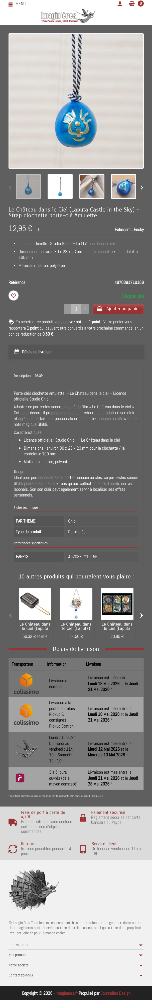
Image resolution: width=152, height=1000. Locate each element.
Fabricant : (124, 229)
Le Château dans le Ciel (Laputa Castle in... (35, 629)
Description (22, 376)
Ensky (139, 229)
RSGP (39, 376)
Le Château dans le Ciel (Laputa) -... (76, 629)
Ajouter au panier (117, 309)
